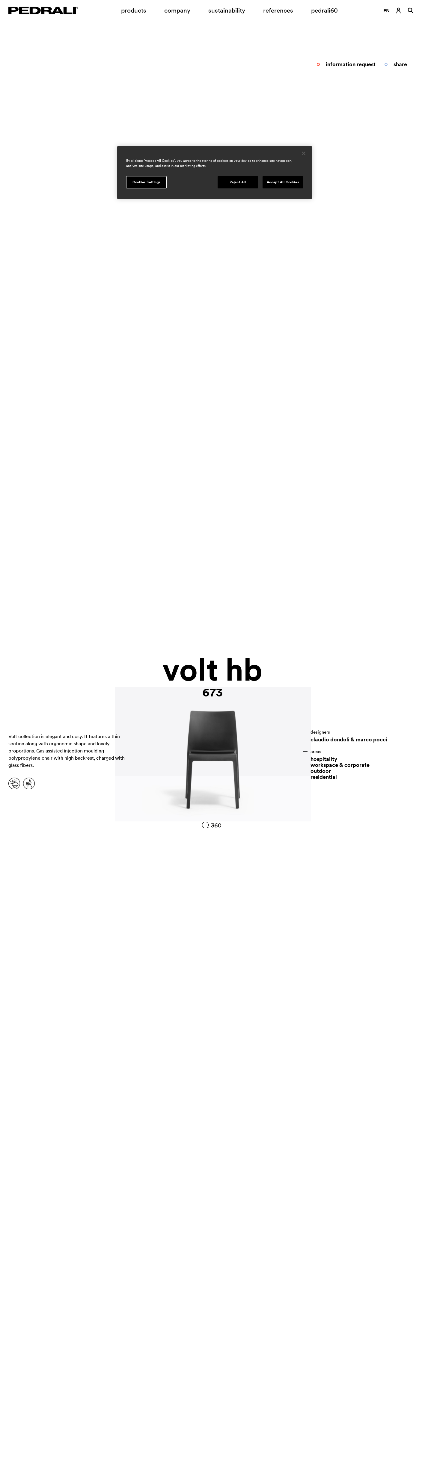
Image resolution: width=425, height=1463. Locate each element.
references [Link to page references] (278, 10)
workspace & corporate (340, 765)
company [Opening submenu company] (177, 10)
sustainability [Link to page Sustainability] (226, 10)
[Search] (411, 10)
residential (324, 777)
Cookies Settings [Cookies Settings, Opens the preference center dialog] (146, 182)
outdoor (321, 771)
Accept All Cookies (283, 182)
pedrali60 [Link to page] (324, 10)
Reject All (238, 182)
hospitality (324, 759)
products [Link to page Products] (133, 10)
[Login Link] (399, 10)
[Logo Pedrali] (43, 10)
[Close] (303, 153)
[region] (214, 172)
